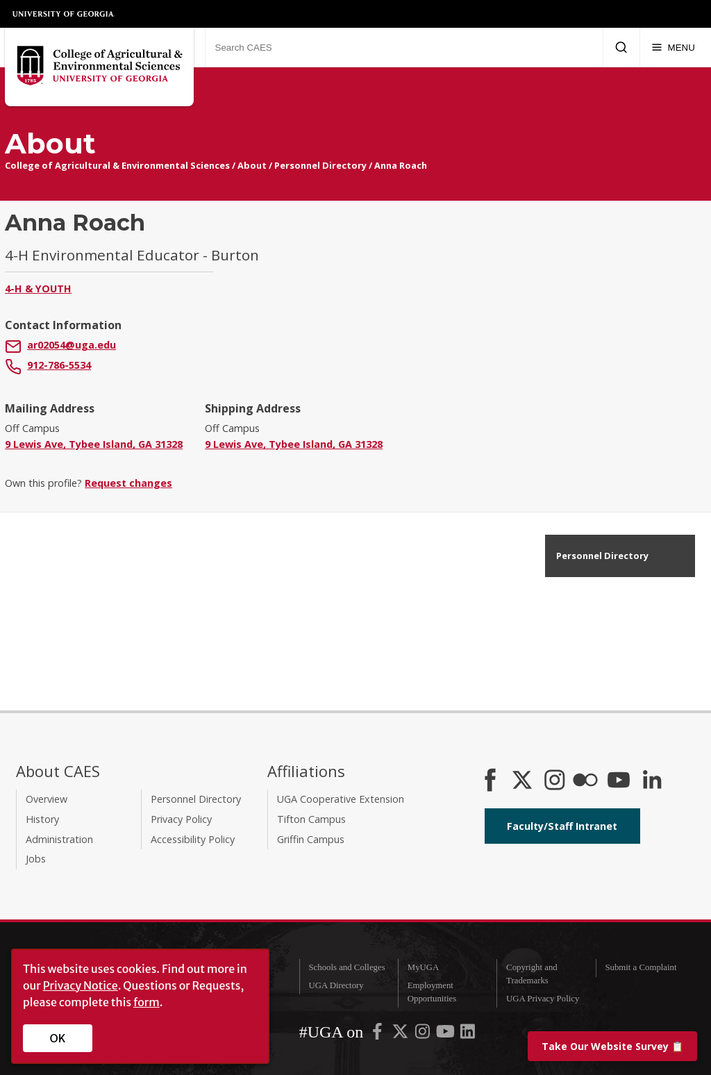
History (42, 819)
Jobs (36, 858)
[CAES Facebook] (490, 781)
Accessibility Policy (193, 839)
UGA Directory (335, 985)
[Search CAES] (404, 47)
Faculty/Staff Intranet (562, 826)
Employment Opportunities (432, 992)
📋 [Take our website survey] (612, 1046)
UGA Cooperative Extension (340, 799)
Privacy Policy (181, 819)
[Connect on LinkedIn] (652, 781)
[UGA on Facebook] (378, 1034)
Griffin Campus (310, 839)
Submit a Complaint (640, 967)
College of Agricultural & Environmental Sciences (117, 165)
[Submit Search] (621, 47)
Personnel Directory (320, 165)
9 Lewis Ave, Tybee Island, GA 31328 (94, 444)
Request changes (128, 483)
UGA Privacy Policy (542, 998)
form (146, 1002)
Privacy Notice (80, 985)
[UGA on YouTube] (446, 1034)
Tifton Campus (311, 819)
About (252, 165)
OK (58, 1038)
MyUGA (424, 967)
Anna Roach (400, 165)
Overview (46, 799)
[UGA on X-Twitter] (401, 1034)
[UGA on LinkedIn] (468, 1034)
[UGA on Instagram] (423, 1034)
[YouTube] (618, 781)
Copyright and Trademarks (532, 973)
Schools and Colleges (346, 967)
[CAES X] (523, 781)
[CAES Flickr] (585, 781)
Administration (59, 839)
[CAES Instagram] (554, 781)
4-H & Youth (38, 288)
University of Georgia (63, 14)
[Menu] (673, 47)
